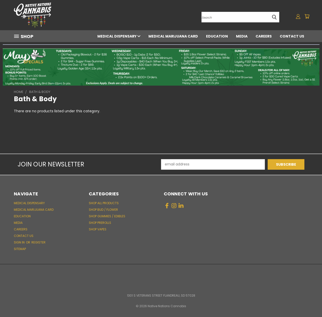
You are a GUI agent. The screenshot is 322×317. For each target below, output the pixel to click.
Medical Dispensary (118, 36)
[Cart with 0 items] (306, 16)
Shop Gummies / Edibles (107, 216)
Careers (264, 36)
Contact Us (292, 36)
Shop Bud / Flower (103, 209)
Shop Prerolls (100, 223)
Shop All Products (104, 203)
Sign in (19, 242)
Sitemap (20, 249)
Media (242, 36)
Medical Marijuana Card (173, 36)
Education (217, 36)
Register (38, 242)
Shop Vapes (97, 229)
